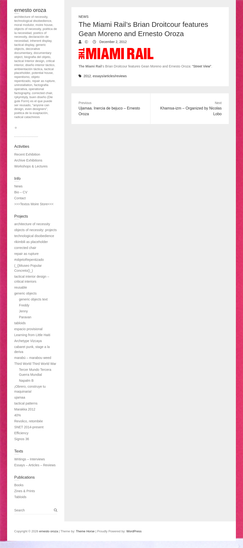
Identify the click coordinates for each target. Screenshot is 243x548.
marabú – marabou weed (32, 358)
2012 (87, 76)
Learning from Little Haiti (32, 335)
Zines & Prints (24, 491)
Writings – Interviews (29, 459)
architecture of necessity (32, 224)
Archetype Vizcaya (28, 341)
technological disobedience (34, 236)
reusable (20, 287)
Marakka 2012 (24, 409)
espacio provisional (28, 329)
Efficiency (21, 433)
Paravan (25, 317)
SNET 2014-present (28, 427)
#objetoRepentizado (29, 260)
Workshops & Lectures (31, 166)
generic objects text (33, 299)
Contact (20, 198)
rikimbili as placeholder (31, 242)
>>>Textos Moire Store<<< (34, 204)
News (84, 17)
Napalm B (26, 380)
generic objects (25, 293)
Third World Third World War (35, 364)
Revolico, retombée (28, 421)
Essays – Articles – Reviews (35, 465)
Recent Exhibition (27, 154)
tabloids (20, 323)
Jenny (23, 311)
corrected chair (25, 248)
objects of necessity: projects (35, 230)
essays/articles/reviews (110, 76)
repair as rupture (26, 254)
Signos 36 (21, 439)
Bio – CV (20, 192)
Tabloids (20, 497)
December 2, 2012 (112, 42)
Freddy (24, 305)
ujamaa (19, 397)
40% (17, 415)
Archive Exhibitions (28, 160)
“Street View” (201, 66)
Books (18, 485)
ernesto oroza (30, 10)
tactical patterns (25, 403)
